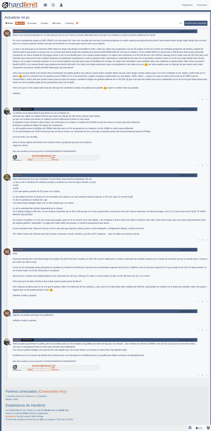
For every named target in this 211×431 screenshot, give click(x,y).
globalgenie (11, 416)
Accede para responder (196, 23)
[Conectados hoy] (52, 391)
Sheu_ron (17, 175)
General (20, 23)
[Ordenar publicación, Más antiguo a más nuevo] (180, 23)
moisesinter (18, 31)
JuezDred (17, 109)
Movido (9, 23)
